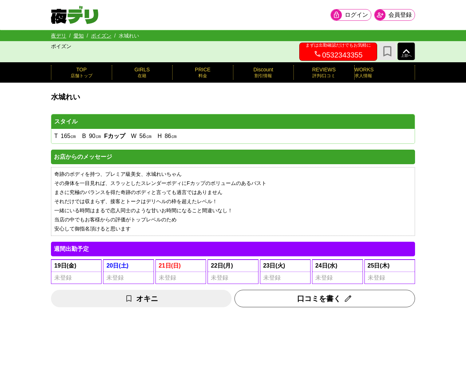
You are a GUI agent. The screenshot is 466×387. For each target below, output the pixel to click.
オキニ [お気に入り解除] (141, 298)
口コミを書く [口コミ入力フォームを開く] (324, 298)
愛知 (79, 36)
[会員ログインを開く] (351, 15)
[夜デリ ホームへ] (74, 15)
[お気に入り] (387, 51)
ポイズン (101, 36)
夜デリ (58, 36)
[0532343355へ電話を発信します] (338, 52)
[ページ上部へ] (406, 51)
